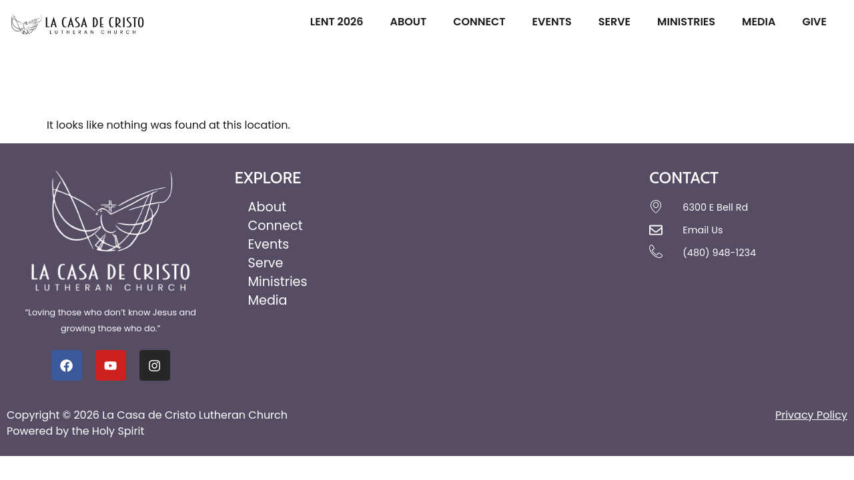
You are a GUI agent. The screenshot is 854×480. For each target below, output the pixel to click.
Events (555, 21)
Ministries (689, 21)
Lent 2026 (340, 21)
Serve (617, 21)
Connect (482, 21)
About (411, 21)
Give (817, 21)
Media (762, 21)
